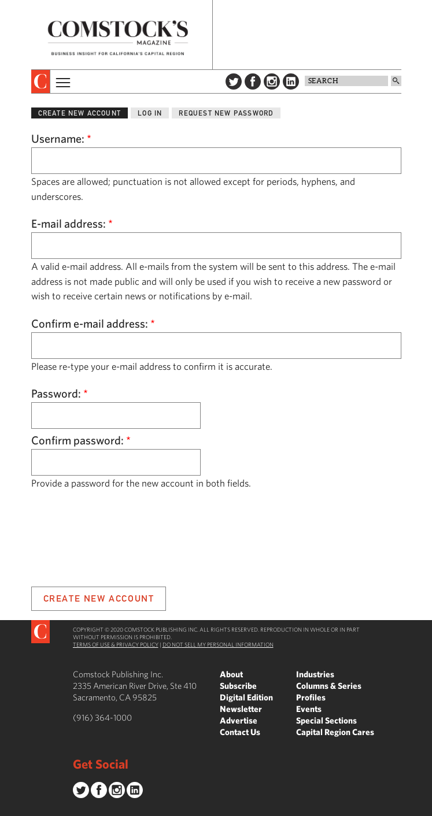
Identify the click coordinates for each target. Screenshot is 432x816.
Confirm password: (81, 440)
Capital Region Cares (335, 732)
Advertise (238, 720)
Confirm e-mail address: (93, 323)
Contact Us (240, 732)
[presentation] (40, 81)
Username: (61, 138)
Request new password (226, 113)
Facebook (253, 81)
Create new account (79, 113)
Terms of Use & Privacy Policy (115, 644)
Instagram (272, 81)
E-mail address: (72, 223)
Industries (315, 674)
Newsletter (241, 709)
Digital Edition (246, 697)
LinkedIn (291, 81)
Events (309, 709)
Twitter (234, 81)
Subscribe (238, 686)
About (231, 674)
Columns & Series (328, 686)
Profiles (311, 697)
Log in (150, 113)
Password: (59, 393)
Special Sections (326, 720)
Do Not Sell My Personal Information (218, 644)
